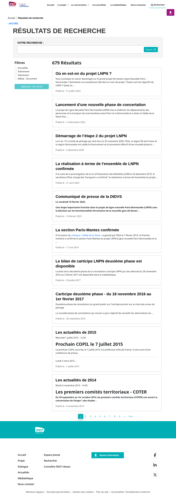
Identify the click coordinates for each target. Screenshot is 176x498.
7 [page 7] (109, 416)
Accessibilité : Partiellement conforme (130, 491)
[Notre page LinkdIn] (155, 465)
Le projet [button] (63, 4)
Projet (21, 460)
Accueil (50, 5)
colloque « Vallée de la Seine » (86, 235)
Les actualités (99, 5)
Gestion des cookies (83, 491)
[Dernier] (131, 416)
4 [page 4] (95, 416)
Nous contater (26, 484)
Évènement (24, 71)
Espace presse (52, 454)
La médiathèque (118, 5)
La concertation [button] (80, 4)
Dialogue (23, 466)
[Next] (124, 416)
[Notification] (170, 12)
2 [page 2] (85, 416)
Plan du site (102, 491)
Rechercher (50, 460)
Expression (23, 75)
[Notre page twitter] (155, 475)
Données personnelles (58, 491)
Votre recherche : (30, 42)
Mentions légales (35, 491)
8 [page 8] (114, 416)
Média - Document (27, 78)
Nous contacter (138, 5)
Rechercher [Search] (157, 5)
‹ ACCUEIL (13, 23)
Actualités (23, 67)
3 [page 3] (90, 416)
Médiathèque (25, 478)
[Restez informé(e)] (107, 455)
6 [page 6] (105, 416)
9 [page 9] (119, 416)
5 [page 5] (100, 416)
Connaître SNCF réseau (57, 466)
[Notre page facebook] (155, 455)
